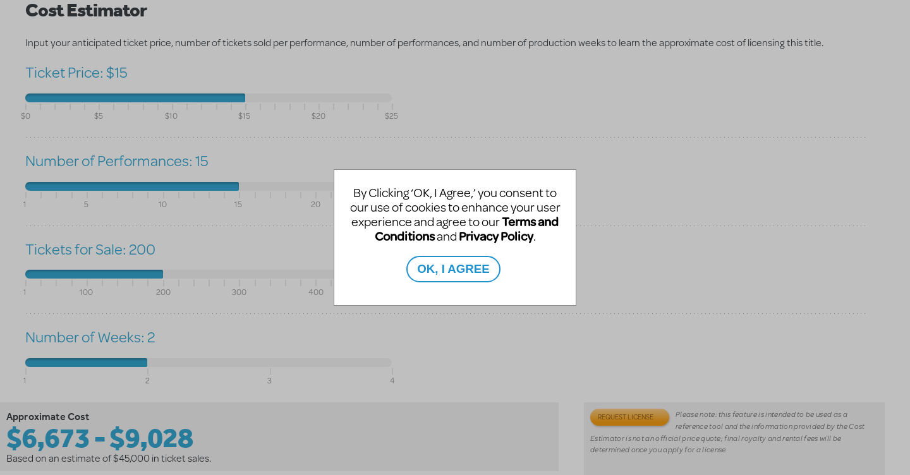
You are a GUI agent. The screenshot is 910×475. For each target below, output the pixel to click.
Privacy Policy (496, 236)
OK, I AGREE (453, 268)
